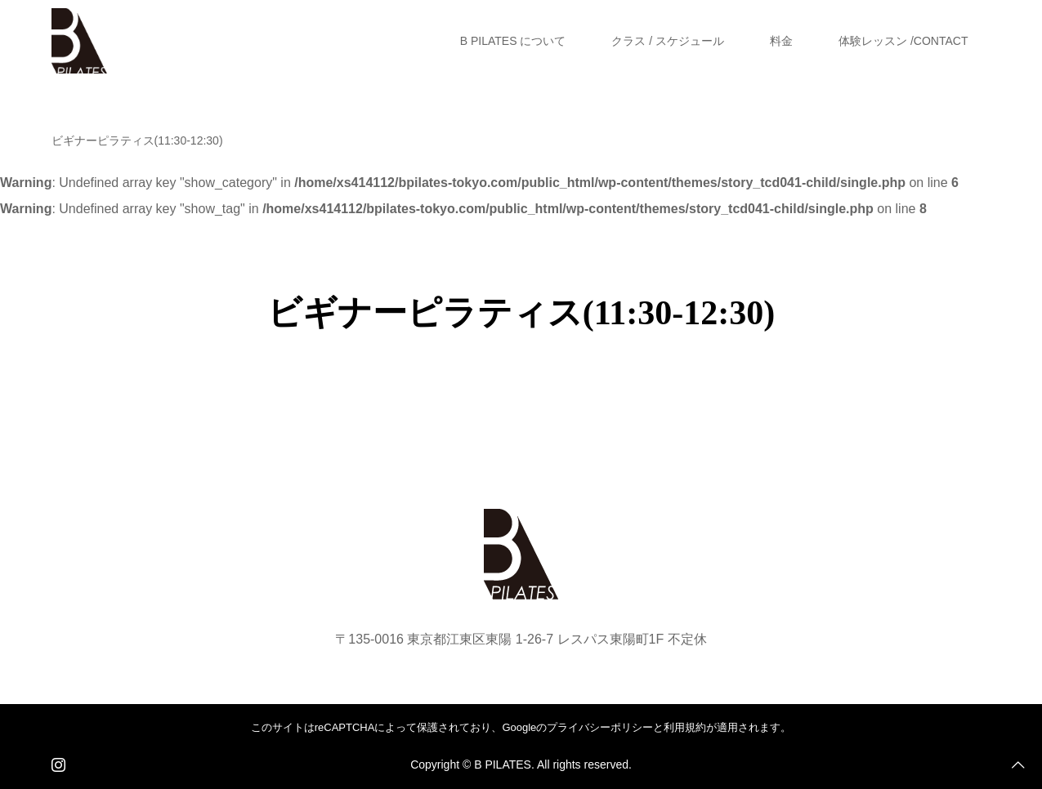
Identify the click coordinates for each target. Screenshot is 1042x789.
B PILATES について (513, 40)
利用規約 (685, 727)
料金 (781, 40)
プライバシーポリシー (600, 727)
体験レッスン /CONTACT (903, 40)
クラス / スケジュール (667, 40)
